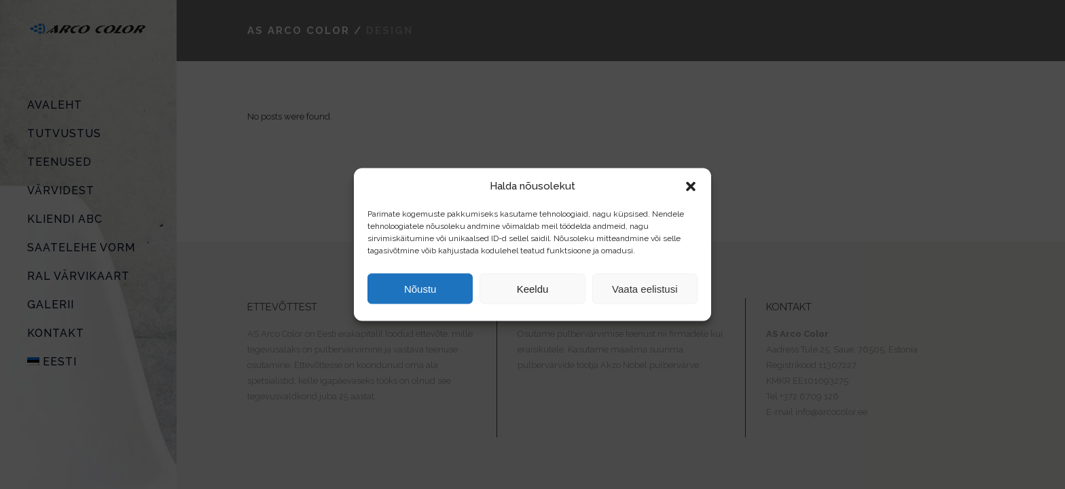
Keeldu (533, 288)
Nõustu (420, 288)
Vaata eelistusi (644, 288)
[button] (691, 186)
